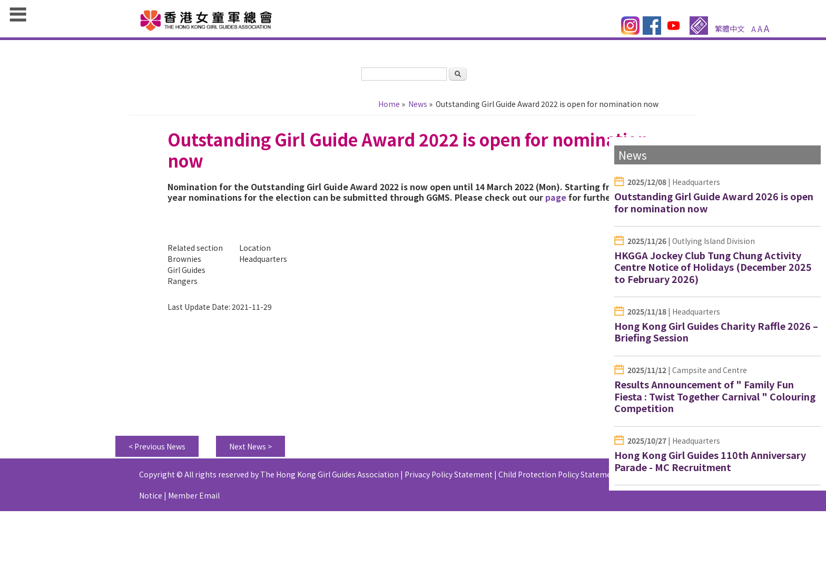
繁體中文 (729, 28)
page (555, 197)
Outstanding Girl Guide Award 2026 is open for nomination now (713, 202)
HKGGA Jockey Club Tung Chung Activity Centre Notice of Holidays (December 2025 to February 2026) (713, 267)
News (417, 104)
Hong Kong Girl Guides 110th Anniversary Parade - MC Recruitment (710, 461)
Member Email (194, 495)
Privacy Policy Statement (449, 474)
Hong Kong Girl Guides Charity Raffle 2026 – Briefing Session (716, 332)
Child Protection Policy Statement (558, 474)
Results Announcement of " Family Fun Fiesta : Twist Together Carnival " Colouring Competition (714, 396)
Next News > (250, 446)
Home (389, 104)
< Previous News (157, 446)
